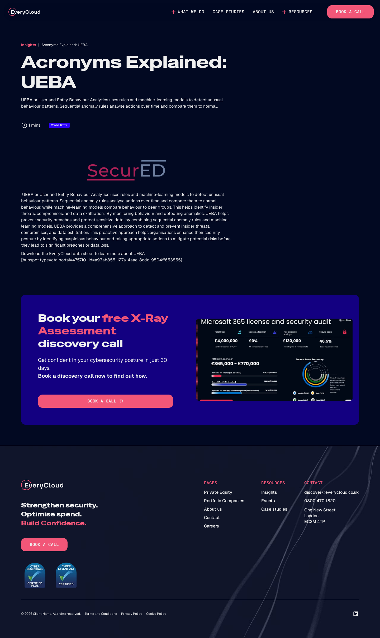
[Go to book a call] (105, 401)
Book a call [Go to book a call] (350, 12)
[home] (24, 12)
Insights (28, 44)
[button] (187, 12)
